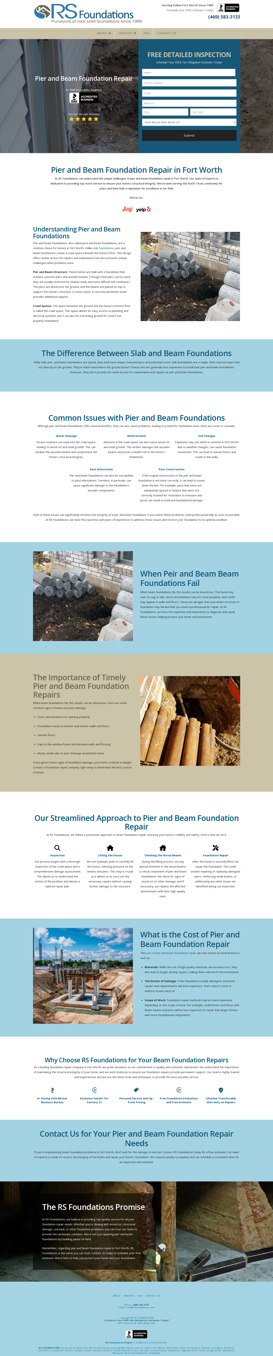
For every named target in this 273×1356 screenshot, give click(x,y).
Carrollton (44, 1349)
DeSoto (79, 1349)
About (117, 1294)
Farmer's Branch (102, 1349)
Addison (206, 1346)
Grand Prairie (158, 1349)
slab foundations (103, 246)
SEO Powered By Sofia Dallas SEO (136, 1321)
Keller (218, 1349)
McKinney (172, 1346)
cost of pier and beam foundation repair (171, 951)
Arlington (217, 1346)
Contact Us (153, 1294)
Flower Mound (121, 1349)
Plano (182, 1346)
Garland (144, 1349)
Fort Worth (159, 1346)
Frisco (134, 1349)
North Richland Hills (136, 1351)
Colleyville (57, 1349)
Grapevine (174, 1349)
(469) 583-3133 (224, 17)
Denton (69, 1349)
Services (129, 1294)
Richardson (193, 1346)
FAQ (140, 1294)
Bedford (229, 1346)
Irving (209, 1349)
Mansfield (228, 1349)
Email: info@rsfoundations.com (136, 1305)
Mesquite (118, 1351)
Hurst (202, 1349)
